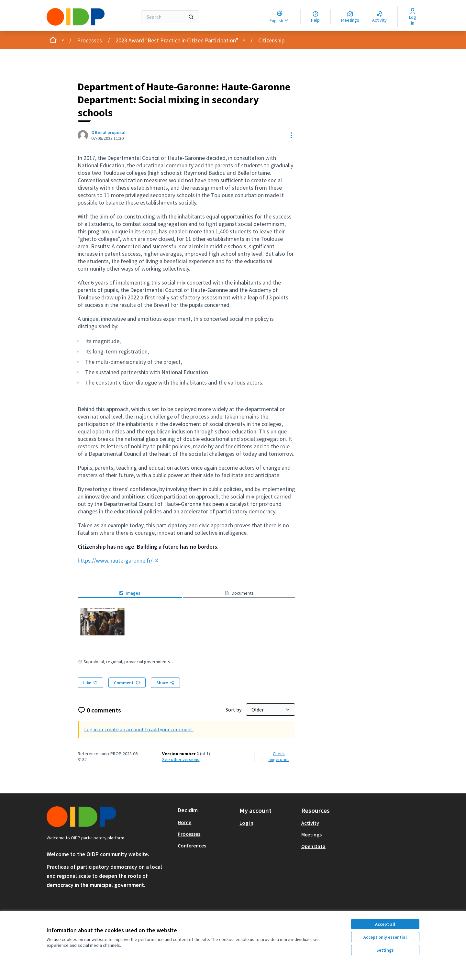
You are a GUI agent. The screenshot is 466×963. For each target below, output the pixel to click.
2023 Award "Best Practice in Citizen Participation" (177, 40)
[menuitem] (206, 822)
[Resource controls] (291, 135)
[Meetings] (350, 16)
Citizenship (271, 40)
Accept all (385, 924)
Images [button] (129, 593)
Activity (310, 823)
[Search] (170, 17)
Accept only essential (385, 937)
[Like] (90, 682)
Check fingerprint (278, 756)
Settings (385, 950)
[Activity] (379, 16)
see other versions (180, 759)
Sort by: (234, 709)
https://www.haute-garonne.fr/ (119, 560)
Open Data (313, 846)
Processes (89, 40)
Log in (246, 823)
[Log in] (412, 16)
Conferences (192, 845)
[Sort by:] (270, 709)
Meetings (311, 834)
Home (184, 822)
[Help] (315, 16)
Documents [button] (239, 593)
